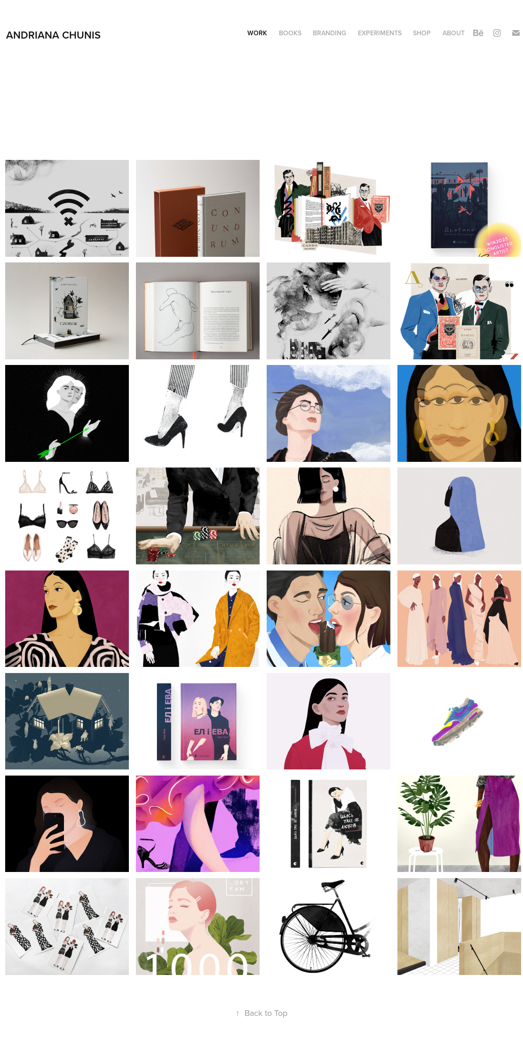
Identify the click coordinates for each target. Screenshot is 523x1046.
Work (257, 33)
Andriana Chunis (53, 34)
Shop (422, 33)
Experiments (380, 33)
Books (290, 33)
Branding (329, 33)
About (454, 33)
